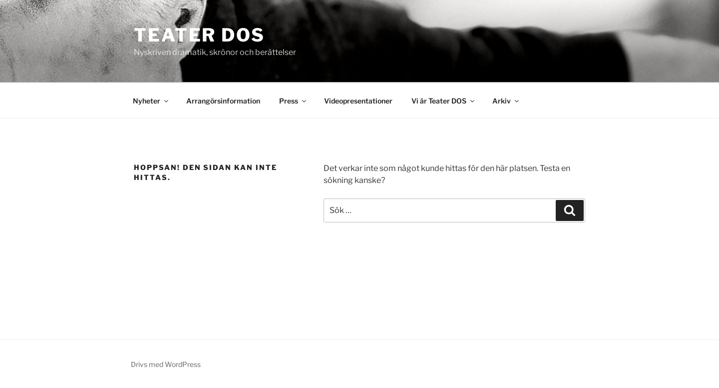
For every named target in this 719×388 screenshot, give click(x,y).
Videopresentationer (358, 100)
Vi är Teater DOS (443, 100)
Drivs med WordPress (166, 364)
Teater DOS (199, 35)
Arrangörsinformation (223, 100)
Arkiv (506, 100)
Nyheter (151, 100)
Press (293, 100)
